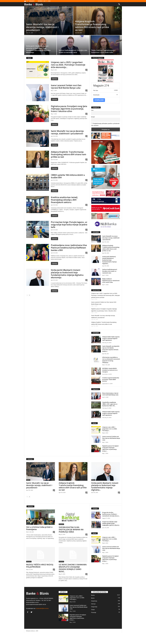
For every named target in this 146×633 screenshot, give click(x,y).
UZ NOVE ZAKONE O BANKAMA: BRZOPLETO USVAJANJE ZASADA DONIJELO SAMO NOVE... (73, 568)
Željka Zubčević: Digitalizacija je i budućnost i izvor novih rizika (111, 280)
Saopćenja (94, 601)
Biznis (60, 480)
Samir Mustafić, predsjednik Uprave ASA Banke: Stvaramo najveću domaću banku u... (110, 348)
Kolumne (29, 524)
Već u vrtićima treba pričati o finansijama (39, 528)
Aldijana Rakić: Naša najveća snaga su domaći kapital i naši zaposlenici (110, 338)
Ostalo (93, 609)
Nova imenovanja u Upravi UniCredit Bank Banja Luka (110, 394)
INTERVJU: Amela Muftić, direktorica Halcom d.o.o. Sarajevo (110, 370)
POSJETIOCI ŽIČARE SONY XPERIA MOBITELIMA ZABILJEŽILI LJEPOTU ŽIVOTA (110, 523)
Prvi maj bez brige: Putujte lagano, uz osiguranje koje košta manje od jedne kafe (69, 224)
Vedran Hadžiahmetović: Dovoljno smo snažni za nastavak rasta (109, 271)
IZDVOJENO (96, 232)
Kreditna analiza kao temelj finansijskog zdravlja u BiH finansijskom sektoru (64, 200)
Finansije (93, 612)
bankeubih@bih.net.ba (42, 608)
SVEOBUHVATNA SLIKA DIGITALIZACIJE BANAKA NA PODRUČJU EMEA (71, 529)
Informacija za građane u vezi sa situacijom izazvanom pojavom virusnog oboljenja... (111, 359)
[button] (119, 4)
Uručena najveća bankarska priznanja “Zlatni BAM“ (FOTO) (110, 379)
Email (93, 117)
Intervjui (93, 604)
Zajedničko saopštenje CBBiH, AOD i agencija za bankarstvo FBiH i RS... (109, 404)
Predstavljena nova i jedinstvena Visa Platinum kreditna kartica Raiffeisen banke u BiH (69, 248)
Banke (28, 480)
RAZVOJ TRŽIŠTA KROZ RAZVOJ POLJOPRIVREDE (39, 565)
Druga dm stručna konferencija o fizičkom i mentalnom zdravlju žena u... (111, 514)
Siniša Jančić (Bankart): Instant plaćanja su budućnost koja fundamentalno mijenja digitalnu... (109, 260)
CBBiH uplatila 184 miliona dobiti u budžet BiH (68, 176)
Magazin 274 (101, 85)
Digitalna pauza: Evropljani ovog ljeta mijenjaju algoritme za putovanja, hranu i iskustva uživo (69, 109)
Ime (92, 110)
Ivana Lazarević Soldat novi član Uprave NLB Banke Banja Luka (66, 86)
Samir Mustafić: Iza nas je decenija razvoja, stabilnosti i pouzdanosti (67, 132)
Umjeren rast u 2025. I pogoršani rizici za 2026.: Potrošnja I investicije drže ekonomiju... (68, 65)
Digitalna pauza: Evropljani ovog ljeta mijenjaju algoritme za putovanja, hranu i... (110, 448)
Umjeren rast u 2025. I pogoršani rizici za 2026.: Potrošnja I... (109, 428)
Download (99, 100)
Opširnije (54, 79)
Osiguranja (94, 606)
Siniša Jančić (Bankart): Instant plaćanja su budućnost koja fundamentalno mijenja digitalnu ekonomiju (67, 274)
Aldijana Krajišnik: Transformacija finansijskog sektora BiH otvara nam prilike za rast (68, 154)
